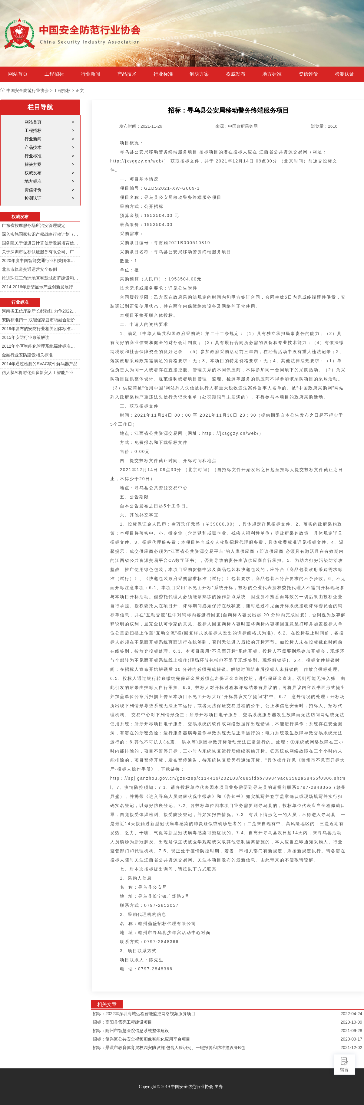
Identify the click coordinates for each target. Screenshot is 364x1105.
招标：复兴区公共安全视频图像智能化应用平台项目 (141, 1039)
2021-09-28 (351, 1030)
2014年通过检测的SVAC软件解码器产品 (40, 363)
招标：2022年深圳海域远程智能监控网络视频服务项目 (144, 1013)
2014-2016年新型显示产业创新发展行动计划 (40, 286)
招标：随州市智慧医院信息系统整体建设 (131, 1030)
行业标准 (163, 74)
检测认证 (344, 74)
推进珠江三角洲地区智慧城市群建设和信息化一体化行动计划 (40, 278)
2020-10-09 (351, 1022)
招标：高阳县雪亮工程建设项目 (122, 1022)
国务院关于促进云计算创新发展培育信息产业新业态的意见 (40, 243)
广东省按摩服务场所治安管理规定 (33, 225)
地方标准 (272, 74)
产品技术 (127, 74)
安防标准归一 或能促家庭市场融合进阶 (38, 319)
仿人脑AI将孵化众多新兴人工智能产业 (38, 372)
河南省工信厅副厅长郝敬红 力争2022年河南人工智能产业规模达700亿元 (40, 311)
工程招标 (54, 74)
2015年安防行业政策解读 (25, 337)
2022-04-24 (351, 1013)
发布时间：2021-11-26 (140, 126)
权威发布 (235, 74)
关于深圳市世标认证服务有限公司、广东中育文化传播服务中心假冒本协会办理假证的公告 (40, 251)
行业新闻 (90, 74)
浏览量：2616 (324, 126)
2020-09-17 (351, 1039)
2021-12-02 (351, 1047)
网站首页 (18, 74)
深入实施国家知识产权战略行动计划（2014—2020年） (40, 234)
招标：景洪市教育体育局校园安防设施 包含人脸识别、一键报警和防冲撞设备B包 (169, 1047)
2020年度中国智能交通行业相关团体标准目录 (40, 260)
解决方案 (199, 74)
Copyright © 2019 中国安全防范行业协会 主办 (181, 1086)
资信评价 (308, 74)
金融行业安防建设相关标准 (27, 354)
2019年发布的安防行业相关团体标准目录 (40, 328)
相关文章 (107, 1004)
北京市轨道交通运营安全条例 (29, 269)
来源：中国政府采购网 (236, 126)
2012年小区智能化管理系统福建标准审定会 (40, 346)
